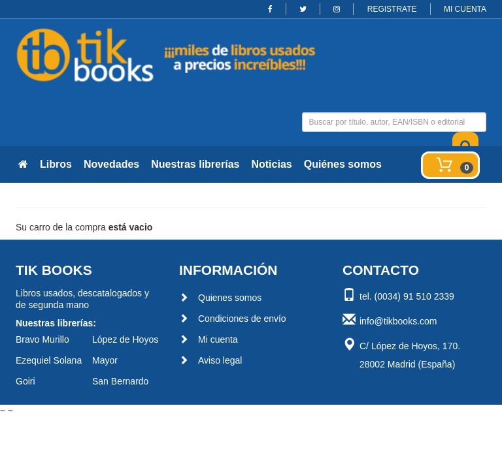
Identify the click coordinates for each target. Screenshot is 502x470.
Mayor (105, 360)
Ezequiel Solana (49, 360)
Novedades (111, 164)
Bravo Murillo (42, 339)
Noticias (271, 164)
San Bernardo (120, 381)
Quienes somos (220, 297)
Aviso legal (210, 360)
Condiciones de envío (232, 318)
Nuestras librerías (195, 164)
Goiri (25, 381)
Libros (56, 164)
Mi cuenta (208, 339)
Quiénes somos (343, 164)
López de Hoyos (125, 339)
